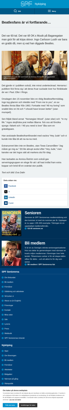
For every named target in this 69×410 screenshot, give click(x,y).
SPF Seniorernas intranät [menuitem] (14, 338)
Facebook (12, 186)
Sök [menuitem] (17, 11)
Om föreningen (10, 355)
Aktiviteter (8, 370)
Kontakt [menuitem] (7, 310)
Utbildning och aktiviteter (14, 291)
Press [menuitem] (6, 329)
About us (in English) (12, 301)
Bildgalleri (8, 374)
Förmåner (8, 287)
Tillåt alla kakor (10, 405)
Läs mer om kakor (15, 400)
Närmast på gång (11, 379)
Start (6, 351)
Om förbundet (9, 277)
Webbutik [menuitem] (8, 333)
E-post (10, 203)
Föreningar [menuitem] (8, 305)
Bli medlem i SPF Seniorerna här (41, 264)
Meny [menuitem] (52, 11)
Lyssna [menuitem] (7, 324)
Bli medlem (8, 282)
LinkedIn (11, 197)
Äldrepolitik (8, 383)
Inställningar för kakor (28, 405)
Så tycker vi (9, 296)
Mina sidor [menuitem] (8, 315)
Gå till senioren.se (35, 228)
